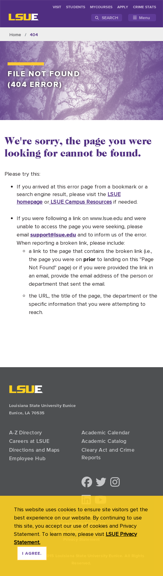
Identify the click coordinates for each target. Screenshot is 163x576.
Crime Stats (144, 7)
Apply (122, 7)
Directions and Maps (34, 450)
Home (15, 35)
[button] (87, 482)
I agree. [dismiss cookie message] (32, 553)
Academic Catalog (104, 441)
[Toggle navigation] (142, 17)
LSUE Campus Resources (80, 201)
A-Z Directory (25, 432)
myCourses (101, 7)
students (75, 7)
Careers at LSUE (29, 441)
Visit (57, 7)
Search (106, 17)
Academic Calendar (106, 432)
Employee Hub (27, 458)
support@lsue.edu (53, 234)
